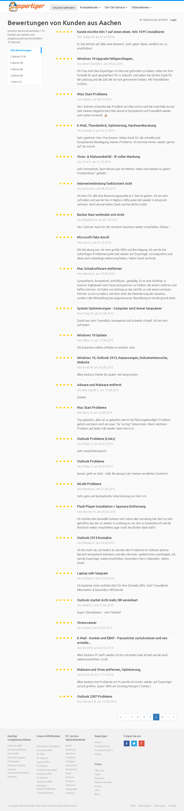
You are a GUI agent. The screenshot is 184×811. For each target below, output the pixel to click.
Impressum (159, 805)
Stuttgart (70, 761)
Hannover (71, 785)
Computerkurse (45, 792)
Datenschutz (144, 805)
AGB (133, 805)
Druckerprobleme (17, 749)
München (70, 753)
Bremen (70, 777)
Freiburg (70, 793)
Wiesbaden (71, 789)
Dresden (70, 781)
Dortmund (71, 769)
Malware (12, 776)
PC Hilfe (41, 754)
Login (173, 19)
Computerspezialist (47, 770)
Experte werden (103, 782)
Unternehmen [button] (141, 7)
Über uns (99, 770)
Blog (97, 794)
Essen (68, 773)
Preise (98, 754)
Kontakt (172, 805)
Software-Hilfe (44, 781)
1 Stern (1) (16, 81)
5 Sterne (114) (18, 56)
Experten (99, 778)
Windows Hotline (16, 765)
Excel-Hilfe (13, 753)
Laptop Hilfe (43, 762)
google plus (141, 743)
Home (98, 742)
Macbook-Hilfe (44, 773)
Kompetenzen (90, 7)
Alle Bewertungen (20, 50)
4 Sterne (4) (16, 62)
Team (97, 774)
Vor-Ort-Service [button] (116, 7)
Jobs (97, 790)
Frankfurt (70, 757)
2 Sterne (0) (16, 75)
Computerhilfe (44, 750)
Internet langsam (16, 757)
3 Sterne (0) (16, 69)
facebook (127, 743)
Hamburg (70, 749)
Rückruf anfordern (63, 7)
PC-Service (42, 777)
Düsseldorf (71, 765)
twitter (134, 743)
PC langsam (13, 761)
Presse (98, 786)
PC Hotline (42, 766)
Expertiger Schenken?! (48, 746)
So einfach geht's (104, 750)
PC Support (43, 758)
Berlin (69, 745)
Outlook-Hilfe (15, 745)
